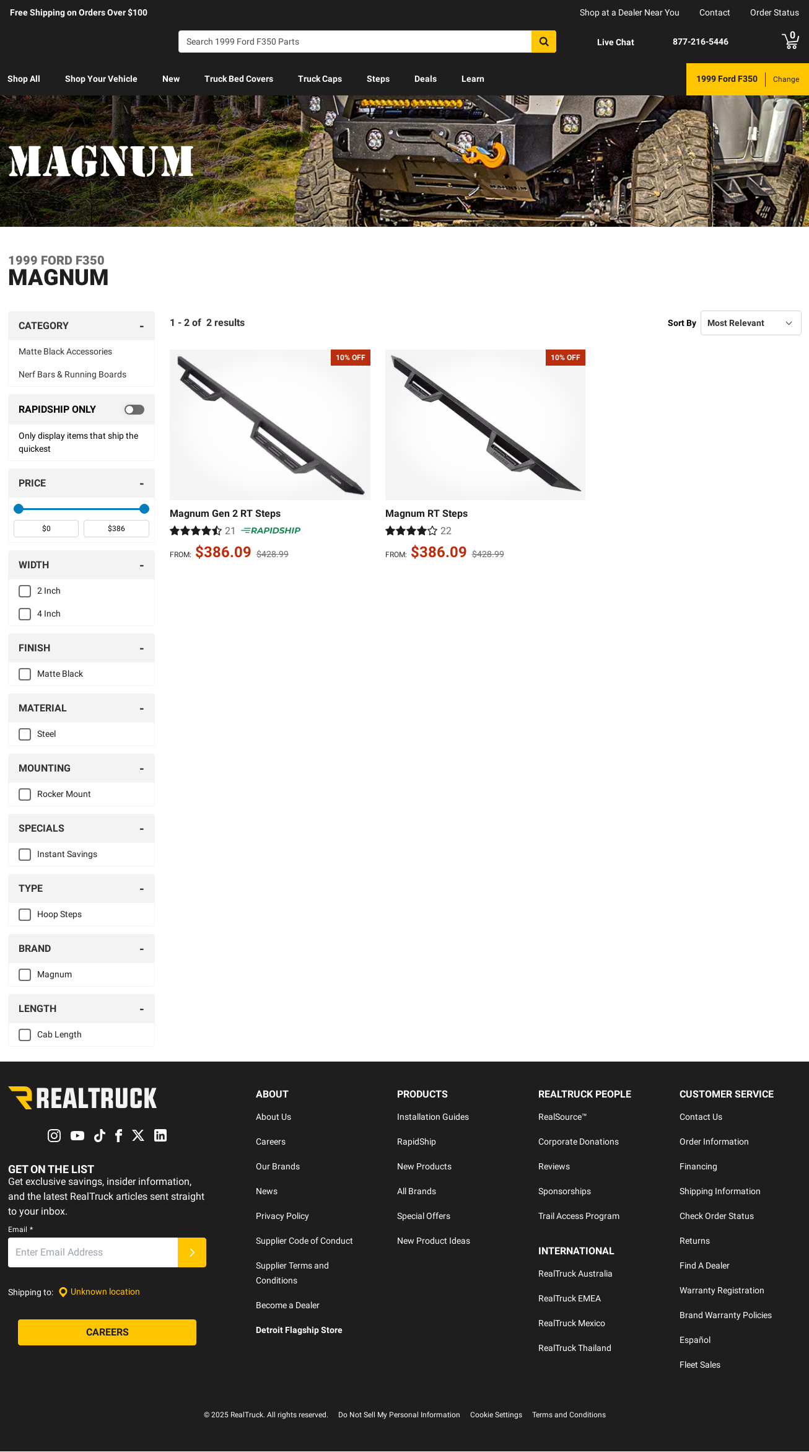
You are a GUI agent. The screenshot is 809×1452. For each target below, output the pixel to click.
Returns (695, 1241)
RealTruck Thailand (574, 1348)
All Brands (416, 1192)
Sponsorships (564, 1192)
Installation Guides (433, 1117)
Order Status (774, 12)
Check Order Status (717, 1216)
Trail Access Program (578, 1216)
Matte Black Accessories (65, 352)
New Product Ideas (433, 1241)
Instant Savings (67, 855)
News (267, 1192)
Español (695, 1340)
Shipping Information (720, 1192)
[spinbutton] (46, 529)
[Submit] (192, 1252)
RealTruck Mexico (571, 1324)
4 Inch (49, 614)
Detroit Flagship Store (299, 1330)
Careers (271, 1142)
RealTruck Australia (575, 1274)
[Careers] (107, 1332)
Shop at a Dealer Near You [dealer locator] (630, 12)
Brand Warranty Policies (726, 1316)
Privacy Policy (282, 1216)
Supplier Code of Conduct (304, 1241)
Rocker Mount (64, 794)
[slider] (19, 509)
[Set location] (99, 1292)
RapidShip (416, 1142)
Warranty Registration (722, 1291)
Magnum (54, 975)
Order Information (714, 1142)
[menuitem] (24, 79)
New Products (424, 1167)
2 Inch (49, 591)
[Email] (93, 1252)
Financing (698, 1167)
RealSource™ (562, 1117)
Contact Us (701, 1117)
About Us (273, 1117)
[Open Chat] (605, 42)
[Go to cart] (790, 41)
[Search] (367, 41)
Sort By (682, 323)
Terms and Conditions (569, 1415)
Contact (714, 12)
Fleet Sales (700, 1365)
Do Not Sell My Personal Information (399, 1415)
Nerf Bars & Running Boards (72, 375)
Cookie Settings (496, 1415)
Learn (472, 79)
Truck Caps (320, 79)
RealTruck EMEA (569, 1299)
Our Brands (278, 1167)
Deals (425, 79)
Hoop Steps (59, 915)
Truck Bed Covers (238, 79)
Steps (378, 79)
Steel (46, 734)
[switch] (81, 410)
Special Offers (423, 1216)
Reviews (554, 1167)
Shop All (23, 79)
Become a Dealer (288, 1306)
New (171, 79)
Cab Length (59, 1035)
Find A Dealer (705, 1266)
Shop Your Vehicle (101, 79)
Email (20, 1229)
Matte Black (60, 674)
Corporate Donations (578, 1142)
